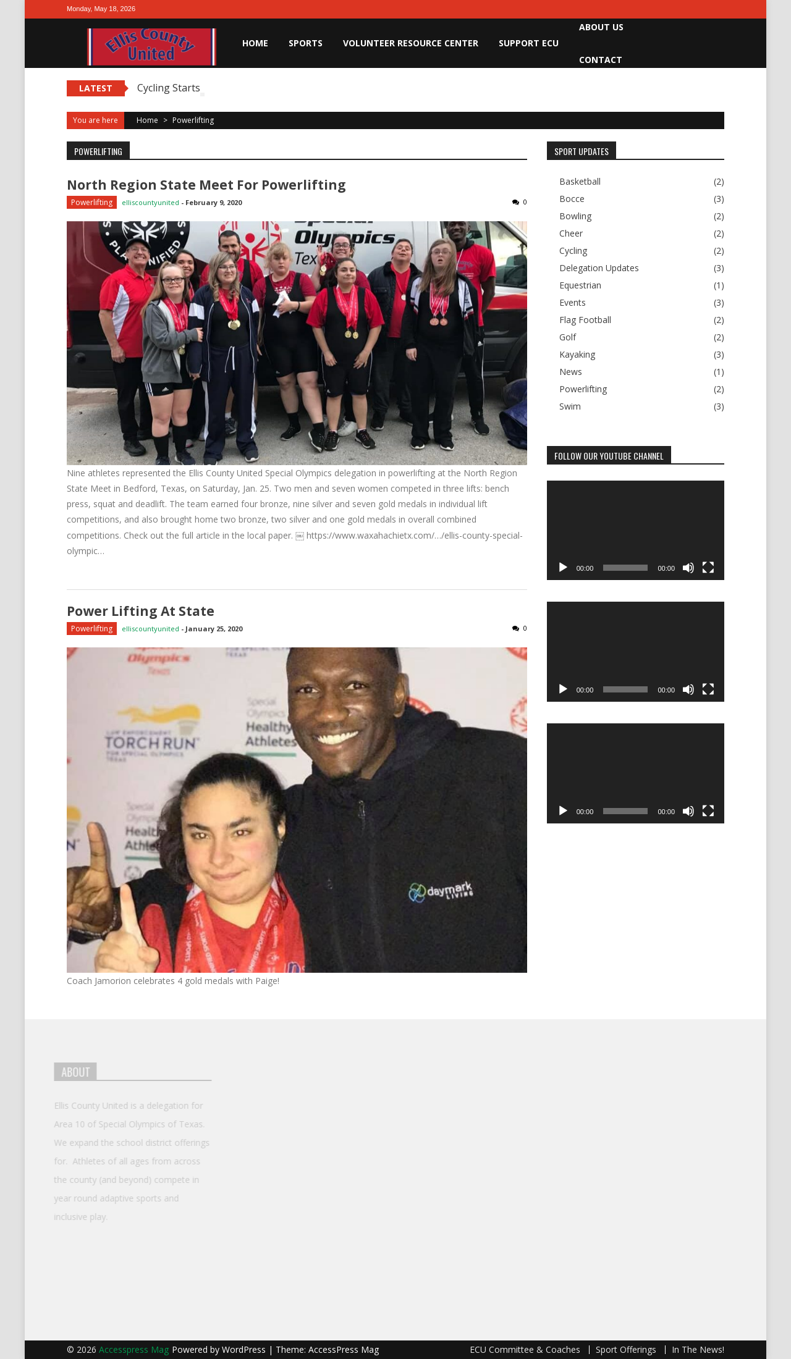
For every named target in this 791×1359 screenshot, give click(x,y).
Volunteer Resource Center (410, 43)
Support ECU (529, 43)
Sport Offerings (626, 1349)
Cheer (571, 233)
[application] (635, 531)
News (570, 371)
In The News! (698, 1349)
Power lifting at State (140, 611)
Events (572, 302)
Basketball (580, 181)
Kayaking (577, 354)
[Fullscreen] (708, 568)
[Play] (563, 568)
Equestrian (580, 285)
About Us (601, 27)
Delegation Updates (599, 268)
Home (255, 43)
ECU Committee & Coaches (525, 1349)
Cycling (573, 250)
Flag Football (585, 320)
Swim (570, 406)
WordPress (245, 1349)
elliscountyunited (150, 202)
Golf (567, 337)
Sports (306, 43)
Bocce (572, 198)
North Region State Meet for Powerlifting (206, 184)
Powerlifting (91, 202)
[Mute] (688, 568)
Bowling (575, 216)
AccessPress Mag (343, 1349)
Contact (600, 59)
